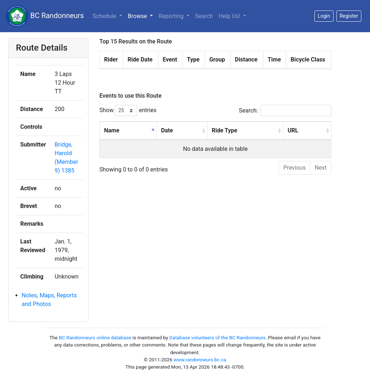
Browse (138, 16)
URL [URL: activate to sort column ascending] (293, 130)
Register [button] (349, 16)
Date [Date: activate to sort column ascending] (167, 130)
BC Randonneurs (45, 16)
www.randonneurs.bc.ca (199, 359)
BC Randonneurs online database (95, 337)
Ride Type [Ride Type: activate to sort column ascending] (224, 130)
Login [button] (324, 16)
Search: (285, 110)
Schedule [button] (104, 16)
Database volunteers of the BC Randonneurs (217, 337)
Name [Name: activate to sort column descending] (111, 130)
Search (204, 16)
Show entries (127, 110)
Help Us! (230, 16)
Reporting (172, 16)
